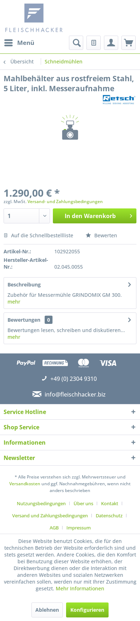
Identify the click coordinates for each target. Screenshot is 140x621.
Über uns (83, 503)
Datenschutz (109, 515)
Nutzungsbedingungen (41, 503)
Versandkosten (24, 484)
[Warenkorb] (128, 43)
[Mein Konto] (111, 43)
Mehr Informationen (80, 588)
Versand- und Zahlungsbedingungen (65, 201)
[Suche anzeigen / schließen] (76, 43)
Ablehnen (47, 609)
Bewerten (101, 235)
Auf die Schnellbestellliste (38, 235)
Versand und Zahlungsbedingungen (50, 515)
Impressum (78, 527)
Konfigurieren (87, 609)
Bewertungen (24, 319)
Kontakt (109, 503)
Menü (19, 42)
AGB (54, 527)
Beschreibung (24, 284)
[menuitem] (19, 43)
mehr (14, 301)
